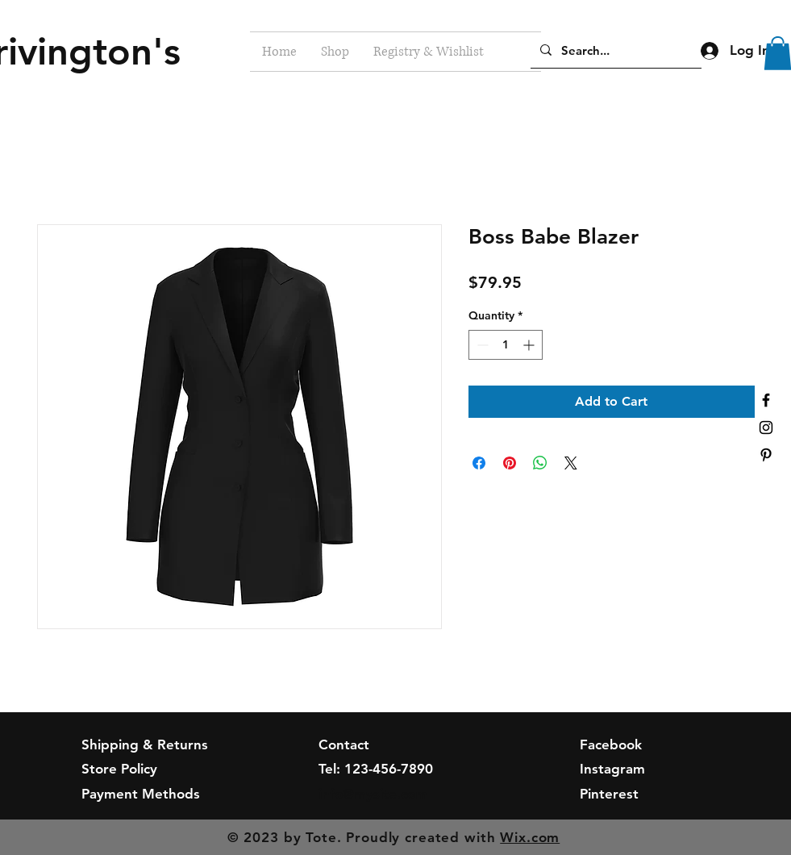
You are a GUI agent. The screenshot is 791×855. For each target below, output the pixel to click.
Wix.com (530, 837)
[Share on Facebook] (479, 463)
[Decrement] (481, 345)
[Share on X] (571, 463)
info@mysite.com (372, 794)
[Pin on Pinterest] (509, 463)
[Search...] (614, 50)
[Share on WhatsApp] (540, 463)
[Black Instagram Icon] (766, 427)
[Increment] (530, 345)
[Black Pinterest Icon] (766, 455)
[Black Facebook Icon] (766, 400)
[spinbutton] (505, 345)
